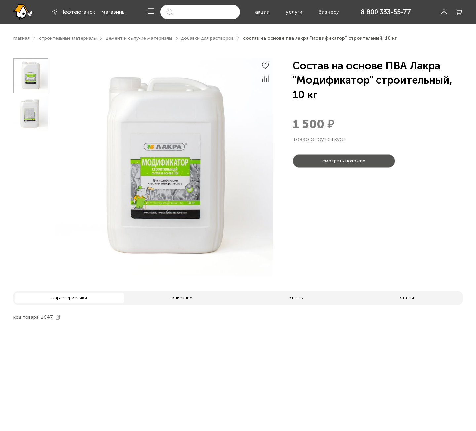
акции (262, 12)
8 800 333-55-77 (386, 12)
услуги (294, 12)
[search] (200, 12)
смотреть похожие (343, 161)
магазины (113, 12)
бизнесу (328, 12)
